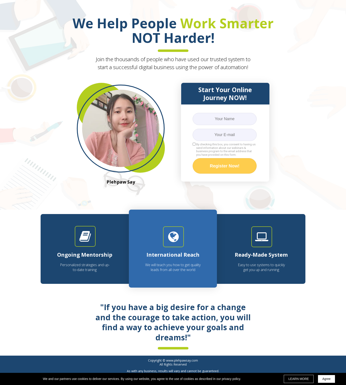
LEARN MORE (298, 379)
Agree (326, 379)
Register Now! (224, 165)
